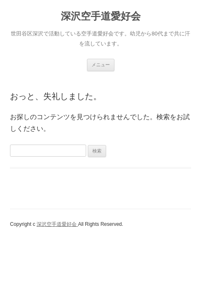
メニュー (101, 64)
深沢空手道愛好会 (101, 16)
